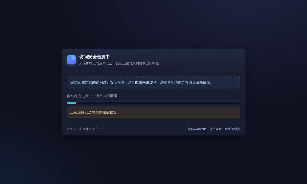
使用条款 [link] (215, 129)
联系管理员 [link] (232, 129)
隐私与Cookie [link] (197, 129)
